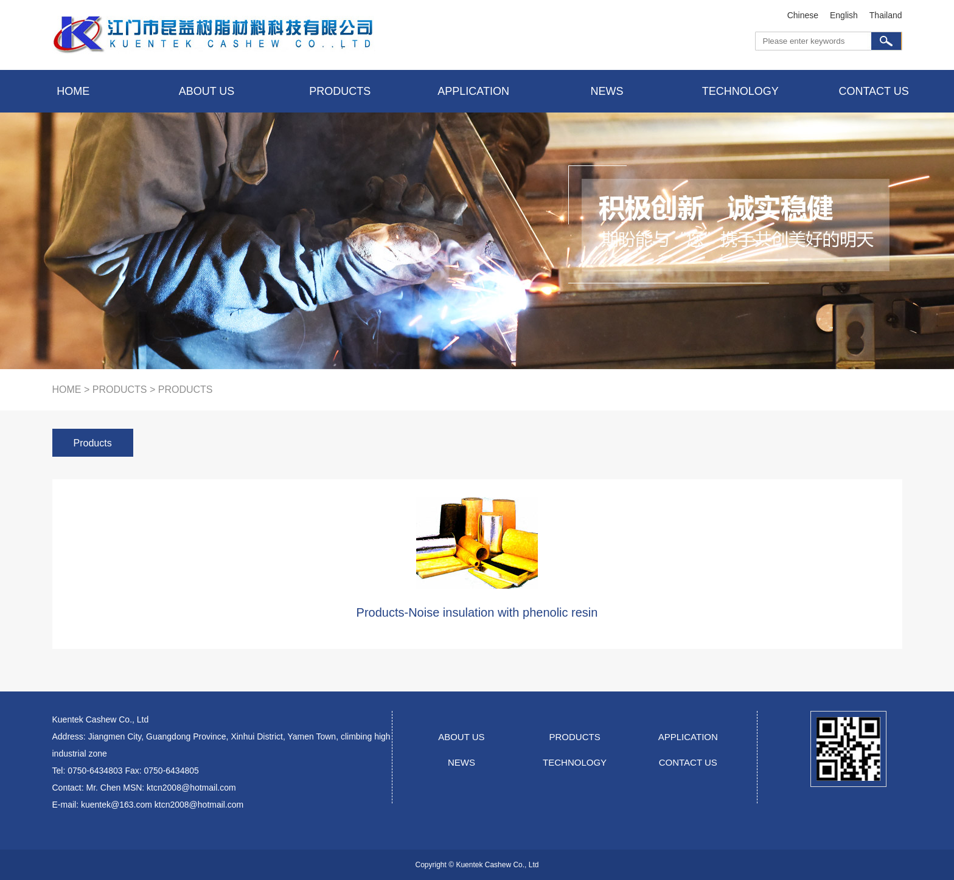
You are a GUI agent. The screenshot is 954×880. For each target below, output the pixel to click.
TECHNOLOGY (575, 762)
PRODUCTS (575, 737)
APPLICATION (688, 737)
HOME (67, 389)
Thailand (885, 15)
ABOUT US (461, 737)
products (119, 389)
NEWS (461, 762)
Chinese (802, 15)
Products (93, 443)
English (844, 15)
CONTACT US (688, 762)
